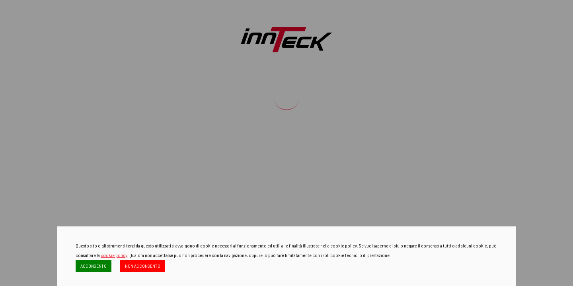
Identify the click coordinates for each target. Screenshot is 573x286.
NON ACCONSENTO (142, 266)
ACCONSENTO (93, 266)
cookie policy (114, 255)
